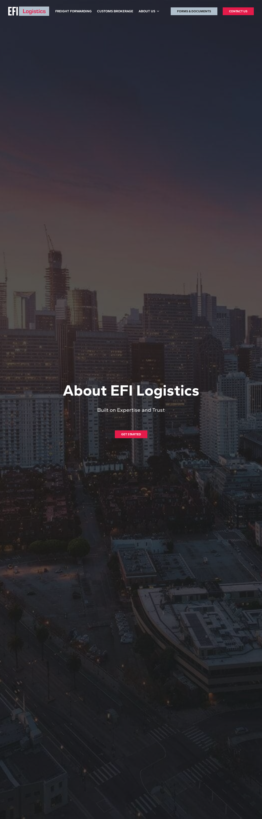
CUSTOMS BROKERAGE (115, 11)
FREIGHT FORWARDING (73, 11)
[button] (149, 11)
